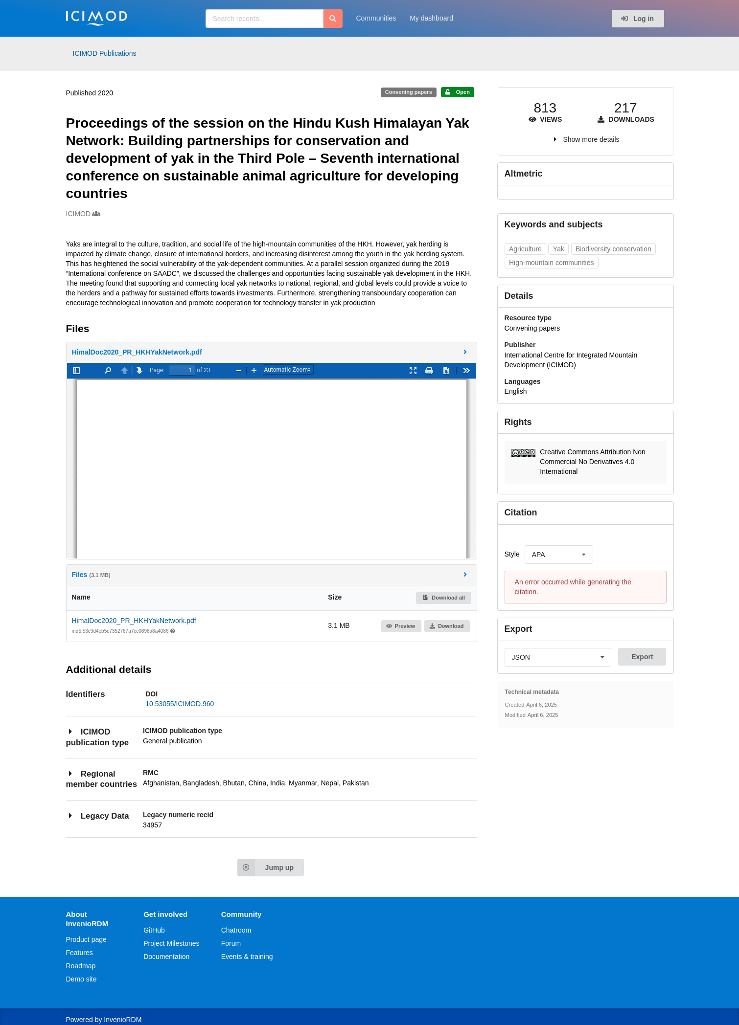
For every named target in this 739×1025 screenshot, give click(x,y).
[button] (271, 352)
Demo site (81, 979)
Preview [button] (400, 626)
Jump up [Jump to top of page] (265, 867)
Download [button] (446, 626)
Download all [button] (443, 598)
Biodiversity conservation (613, 249)
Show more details (591, 139)
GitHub (154, 930)
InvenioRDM (122, 1020)
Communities (376, 18)
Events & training (247, 956)
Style (512, 554)
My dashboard (431, 18)
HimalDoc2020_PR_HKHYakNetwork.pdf (134, 620)
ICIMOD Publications (105, 53)
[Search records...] (264, 18)
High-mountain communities (551, 263)
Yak (558, 249)
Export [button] (642, 657)
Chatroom (236, 930)
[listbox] (559, 554)
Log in (637, 18)
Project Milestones (171, 943)
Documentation (166, 956)
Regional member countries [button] (101, 778)
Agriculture (525, 249)
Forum (231, 943)
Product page (86, 939)
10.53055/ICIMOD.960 (179, 704)
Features (79, 953)
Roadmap (81, 966)
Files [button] (271, 574)
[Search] (333, 18)
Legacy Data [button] (97, 815)
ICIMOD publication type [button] (97, 736)
